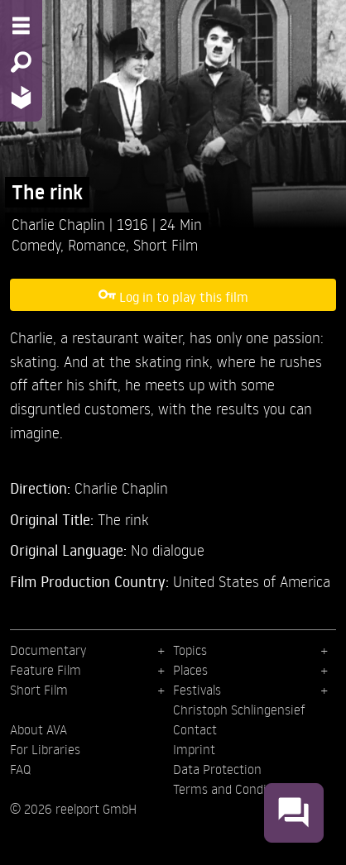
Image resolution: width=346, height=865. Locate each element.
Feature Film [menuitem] (45, 670)
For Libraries (45, 749)
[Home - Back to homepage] (21, 97)
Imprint (194, 749)
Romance (97, 244)
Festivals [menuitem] (197, 689)
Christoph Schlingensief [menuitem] (239, 709)
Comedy (36, 244)
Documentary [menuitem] (48, 650)
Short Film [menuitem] (39, 689)
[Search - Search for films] (21, 62)
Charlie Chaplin (60, 223)
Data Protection (217, 769)
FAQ (20, 769)
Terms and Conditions (234, 789)
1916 (134, 223)
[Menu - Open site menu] (21, 25)
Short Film (165, 244)
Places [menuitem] (190, 670)
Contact (195, 729)
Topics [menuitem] (190, 650)
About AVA (38, 729)
